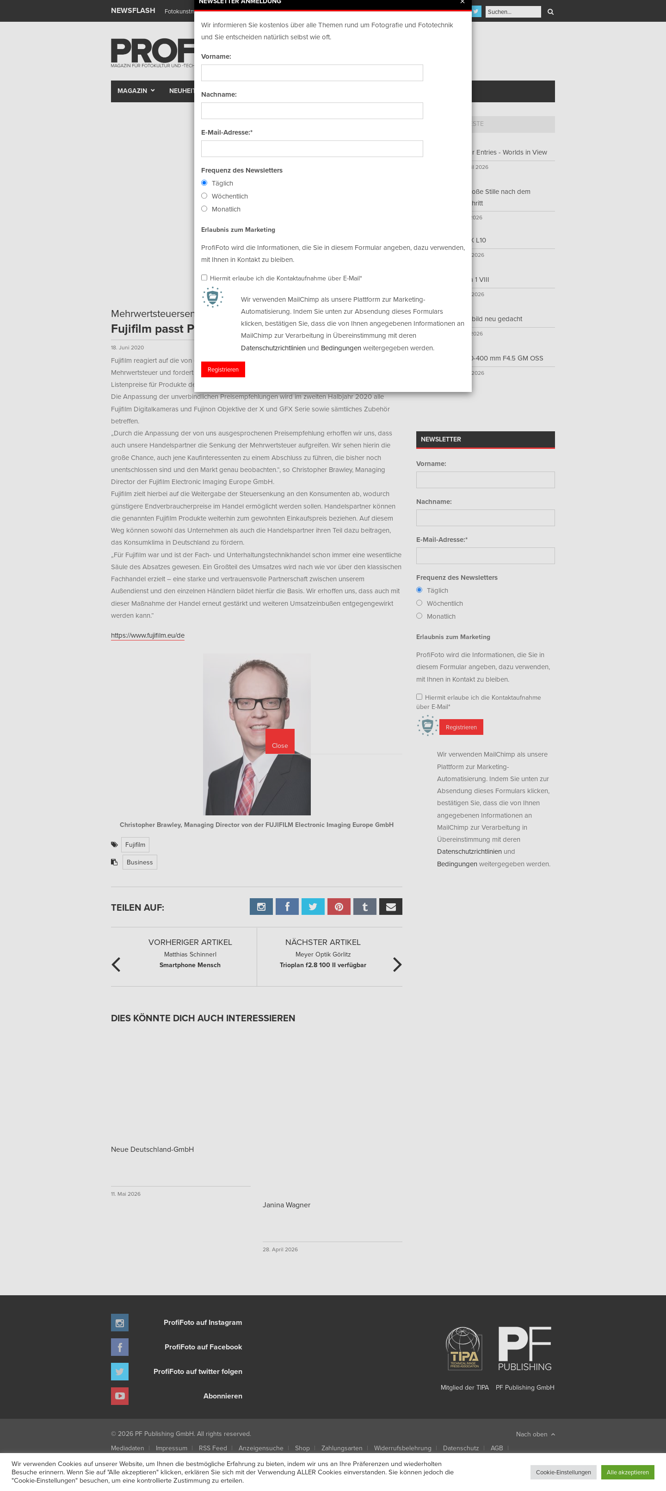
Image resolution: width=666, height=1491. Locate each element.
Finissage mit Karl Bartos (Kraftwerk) (211, 11)
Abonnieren (223, 1396)
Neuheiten (186, 90)
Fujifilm (135, 844)
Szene (266, 90)
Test (234, 90)
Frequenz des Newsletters (457, 577)
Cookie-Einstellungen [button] (563, 1472)
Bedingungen (457, 864)
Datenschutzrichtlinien (469, 851)
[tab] (432, 124)
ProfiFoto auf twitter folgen (198, 1371)
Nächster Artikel (323, 942)
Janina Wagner (286, 1204)
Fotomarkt (368, 90)
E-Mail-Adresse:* (442, 539)
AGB (497, 1448)
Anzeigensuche (261, 1448)
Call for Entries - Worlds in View (500, 152)
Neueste (470, 123)
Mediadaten (127, 1448)
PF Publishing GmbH (525, 1355)
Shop (302, 1448)
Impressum (171, 1448)
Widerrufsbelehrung (403, 1448)
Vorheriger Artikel (190, 942)
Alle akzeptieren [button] (628, 1472)
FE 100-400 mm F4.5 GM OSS (498, 358)
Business (140, 862)
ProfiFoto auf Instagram (203, 1322)
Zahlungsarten (342, 1448)
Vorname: (431, 464)
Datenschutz (461, 1448)
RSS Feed (213, 1448)
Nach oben (535, 1434)
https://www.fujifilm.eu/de (148, 635)
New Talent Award (435, 90)
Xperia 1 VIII (471, 279)
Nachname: (434, 502)
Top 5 (432, 123)
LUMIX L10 (469, 240)
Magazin (132, 90)
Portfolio (316, 90)
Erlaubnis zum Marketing (453, 636)
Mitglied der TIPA (465, 1355)
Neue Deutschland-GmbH (152, 1149)
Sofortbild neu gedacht (487, 318)
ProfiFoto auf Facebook (203, 1347)
